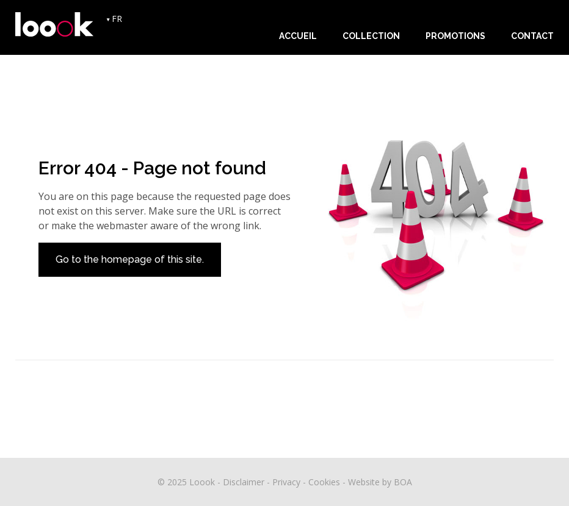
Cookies (324, 482)
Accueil (298, 36)
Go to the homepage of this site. (130, 259)
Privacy (286, 482)
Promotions (455, 36)
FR (117, 18)
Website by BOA (380, 482)
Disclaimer (243, 482)
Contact (532, 36)
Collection (371, 36)
